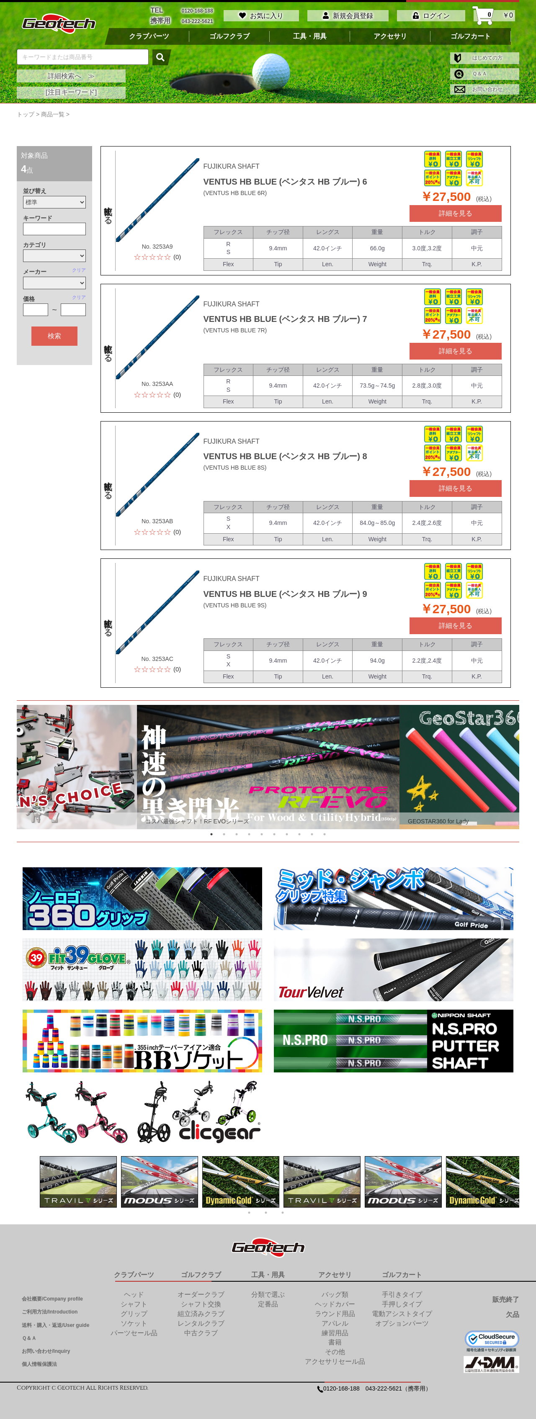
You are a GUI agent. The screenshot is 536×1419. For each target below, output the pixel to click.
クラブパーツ (149, 36)
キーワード (37, 218)
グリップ (134, 1313)
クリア (79, 269)
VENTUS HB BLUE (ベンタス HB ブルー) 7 (285, 319)
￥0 (494, 15)
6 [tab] (274, 834)
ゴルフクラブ (229, 36)
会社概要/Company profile (52, 1299)
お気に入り (261, 15)
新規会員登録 (348, 15)
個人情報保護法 (39, 1364)
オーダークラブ (201, 1294)
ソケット (134, 1323)
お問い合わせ (478, 89)
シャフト (134, 1304)
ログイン (431, 15)
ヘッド (134, 1294)
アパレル (335, 1323)
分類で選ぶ (268, 1294)
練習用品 (335, 1333)
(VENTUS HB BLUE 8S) (235, 467)
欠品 (512, 1314)
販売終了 (505, 1299)
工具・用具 (310, 36)
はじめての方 (478, 58)
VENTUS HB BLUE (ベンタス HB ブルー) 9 (285, 594)
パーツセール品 (134, 1333)
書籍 (335, 1342)
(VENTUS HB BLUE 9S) (235, 605)
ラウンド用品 (335, 1313)
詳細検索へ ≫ (71, 76)
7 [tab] (287, 834)
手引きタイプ (402, 1294)
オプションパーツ (402, 1323)
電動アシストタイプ (402, 1313)
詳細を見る (455, 213)
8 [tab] (299, 834)
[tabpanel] (268, 767)
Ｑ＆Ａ (470, 74)
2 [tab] (224, 834)
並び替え (34, 191)
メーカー (34, 271)
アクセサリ (390, 36)
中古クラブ (201, 1333)
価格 (29, 299)
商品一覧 (52, 114)
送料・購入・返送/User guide (55, 1325)
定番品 (268, 1304)
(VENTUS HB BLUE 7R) (235, 330)
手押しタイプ (402, 1304)
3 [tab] (236, 834)
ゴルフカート (471, 36)
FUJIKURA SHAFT (232, 166)
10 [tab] (324, 834)
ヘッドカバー (335, 1304)
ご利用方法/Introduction (49, 1312)
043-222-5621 (197, 21)
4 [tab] (249, 834)
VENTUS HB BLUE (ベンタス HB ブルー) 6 (285, 181)
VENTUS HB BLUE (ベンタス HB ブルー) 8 (285, 456)
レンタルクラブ (201, 1323)
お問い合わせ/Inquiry (46, 1351)
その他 (335, 1351)
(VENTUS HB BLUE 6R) (235, 193)
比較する (108, 210)
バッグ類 (335, 1294)
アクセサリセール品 (335, 1361)
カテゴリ (34, 245)
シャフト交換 (201, 1304)
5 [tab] (262, 834)
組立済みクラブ (201, 1313)
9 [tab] (312, 834)
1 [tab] (211, 834)
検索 (54, 335)
